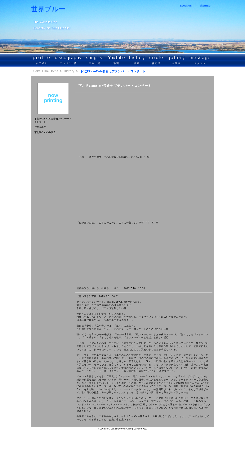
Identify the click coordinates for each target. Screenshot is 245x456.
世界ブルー (48, 9)
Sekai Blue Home (45, 71)
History (69, 71)
